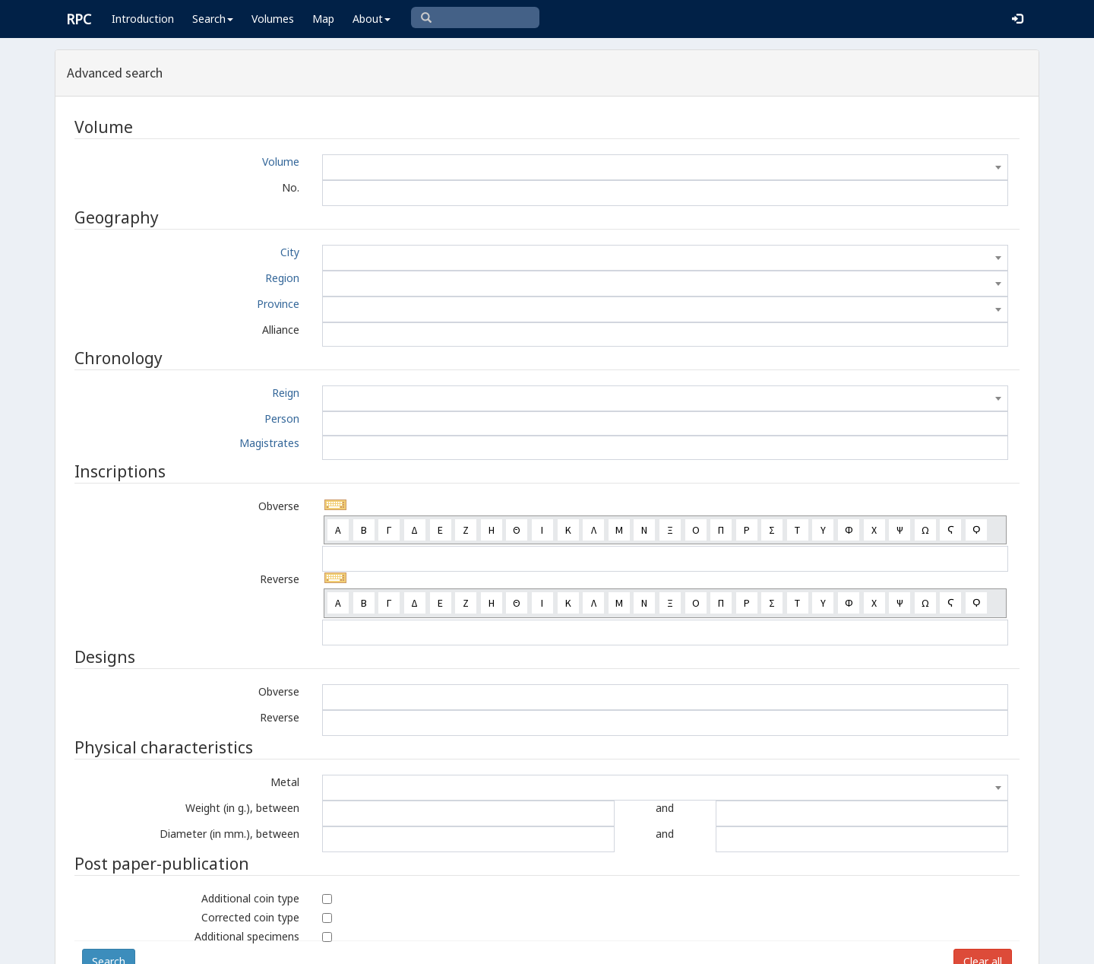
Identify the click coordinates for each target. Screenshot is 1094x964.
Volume (280, 161)
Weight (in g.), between (242, 808)
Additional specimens (246, 936)
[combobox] (665, 167)
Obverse (278, 506)
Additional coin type (250, 898)
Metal (284, 782)
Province (278, 303)
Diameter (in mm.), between (229, 833)
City (289, 252)
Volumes (272, 18)
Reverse (279, 579)
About (371, 18)
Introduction (143, 18)
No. (290, 187)
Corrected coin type (250, 917)
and (665, 808)
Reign (285, 392)
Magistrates (269, 443)
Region (282, 278)
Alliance (280, 329)
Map (323, 18)
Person (281, 418)
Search (212, 18)
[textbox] (665, 167)
